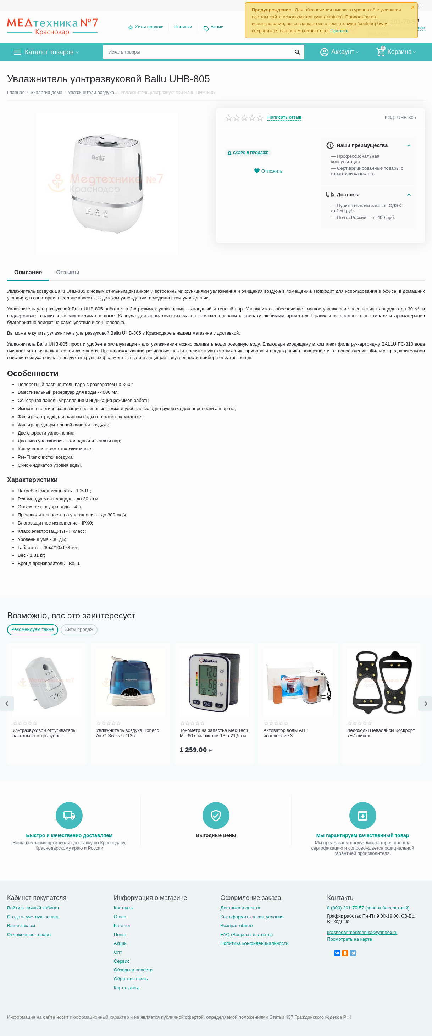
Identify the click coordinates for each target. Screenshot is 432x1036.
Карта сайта (127, 987)
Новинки (183, 26)
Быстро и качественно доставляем (69, 835)
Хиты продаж (149, 26)
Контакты (124, 908)
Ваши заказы (21, 925)
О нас (120, 916)
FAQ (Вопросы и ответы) (247, 934)
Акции (217, 26)
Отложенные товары (29, 934)
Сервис (122, 961)
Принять (339, 30)
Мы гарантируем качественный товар (362, 835)
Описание (28, 272)
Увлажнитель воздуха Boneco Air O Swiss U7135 (127, 733)
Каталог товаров (49, 52)
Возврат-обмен (237, 925)
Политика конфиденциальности (255, 943)
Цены (120, 934)
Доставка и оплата (240, 908)
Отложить (268, 171)
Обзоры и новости (133, 970)
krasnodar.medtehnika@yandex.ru (362, 932)
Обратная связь (131, 978)
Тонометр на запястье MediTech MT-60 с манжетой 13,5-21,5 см (214, 733)
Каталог (122, 925)
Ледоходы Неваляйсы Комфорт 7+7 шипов (381, 733)
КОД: (390, 117)
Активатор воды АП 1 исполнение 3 (286, 733)
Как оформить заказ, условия (252, 916)
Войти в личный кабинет (33, 908)
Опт (118, 952)
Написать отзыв (284, 117)
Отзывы (67, 272)
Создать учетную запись (33, 916)
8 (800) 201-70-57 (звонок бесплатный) (368, 908)
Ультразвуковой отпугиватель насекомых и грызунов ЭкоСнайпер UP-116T (43, 733)
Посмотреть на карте (349, 939)
